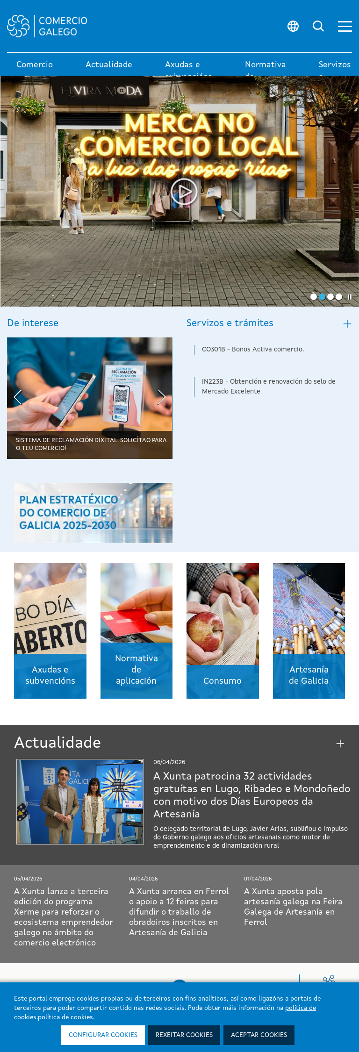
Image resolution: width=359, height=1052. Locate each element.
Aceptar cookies (259, 1035)
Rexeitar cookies (184, 1035)
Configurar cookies (103, 1035)
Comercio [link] (34, 65)
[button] (345, 26)
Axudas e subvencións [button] (188, 71)
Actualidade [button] (109, 65)
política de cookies (65, 1017)
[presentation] (17, 398)
